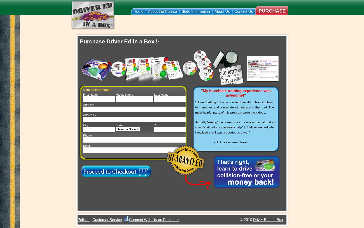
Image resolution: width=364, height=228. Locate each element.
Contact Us (243, 11)
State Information (196, 11)
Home (138, 11)
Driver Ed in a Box (268, 220)
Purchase (272, 10)
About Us (222, 11)
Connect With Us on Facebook (154, 220)
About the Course (162, 11)
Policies (84, 220)
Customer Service (107, 220)
